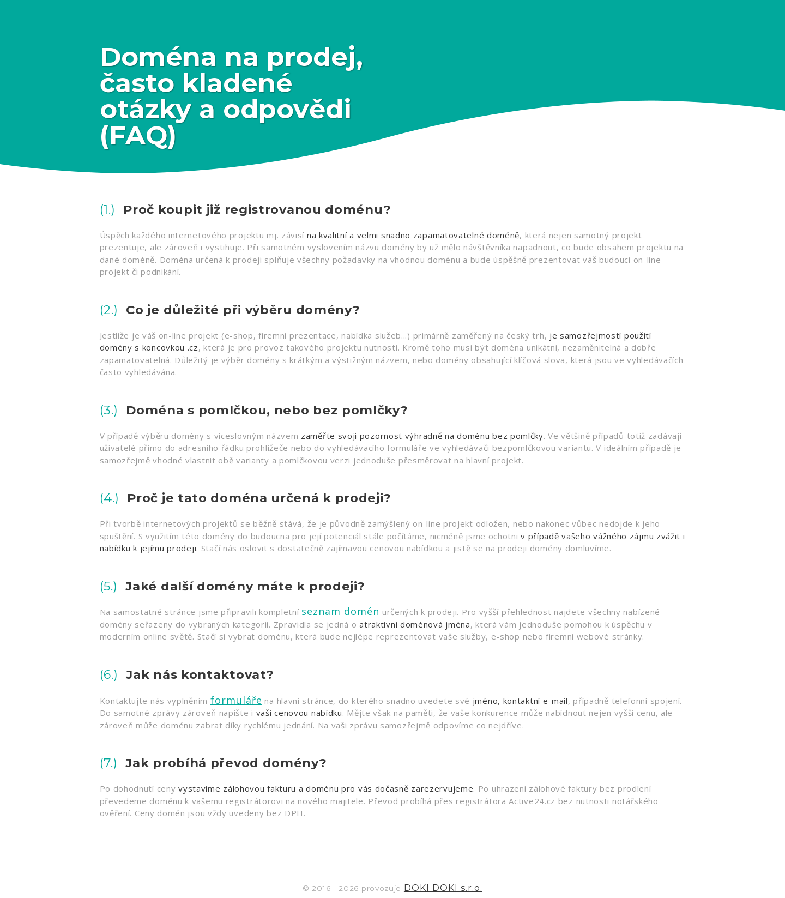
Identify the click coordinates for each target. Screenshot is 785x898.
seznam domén (340, 611)
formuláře (236, 700)
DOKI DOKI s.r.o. (443, 887)
